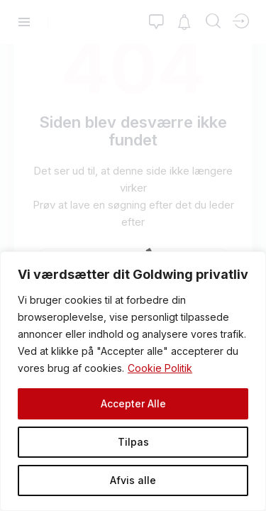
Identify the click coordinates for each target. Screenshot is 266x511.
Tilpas (133, 442)
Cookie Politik (160, 368)
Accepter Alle (133, 403)
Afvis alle (133, 480)
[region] (133, 381)
